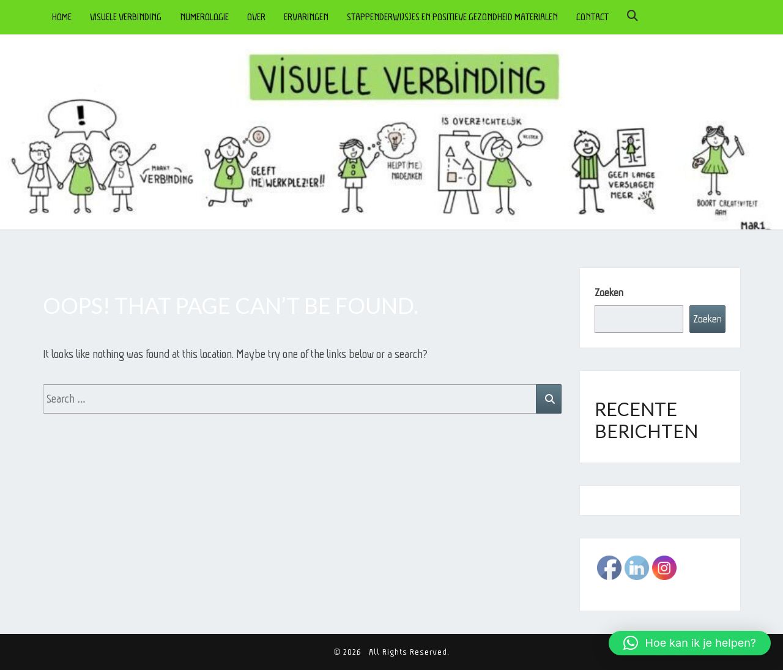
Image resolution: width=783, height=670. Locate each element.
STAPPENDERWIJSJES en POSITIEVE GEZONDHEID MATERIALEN (452, 17)
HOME (62, 17)
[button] (690, 643)
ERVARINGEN (306, 17)
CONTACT (592, 17)
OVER (256, 17)
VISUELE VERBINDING (125, 17)
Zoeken (609, 292)
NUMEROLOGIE (204, 17)
